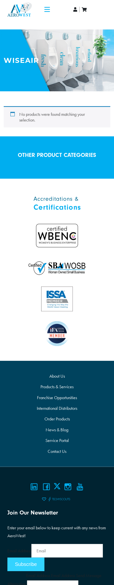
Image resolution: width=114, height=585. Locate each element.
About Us (57, 376)
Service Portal (57, 440)
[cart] (84, 9)
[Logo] (19, 9)
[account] (75, 9)
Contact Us (57, 451)
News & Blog (57, 430)
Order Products (57, 419)
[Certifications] (57, 203)
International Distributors (57, 408)
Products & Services (57, 387)
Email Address (19, 551)
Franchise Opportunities (57, 397)
